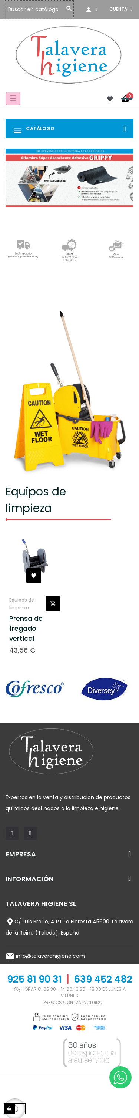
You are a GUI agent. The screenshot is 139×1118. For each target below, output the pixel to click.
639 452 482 (103, 979)
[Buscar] (56, 9)
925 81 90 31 (34, 979)
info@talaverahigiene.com (50, 956)
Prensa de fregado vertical (26, 628)
